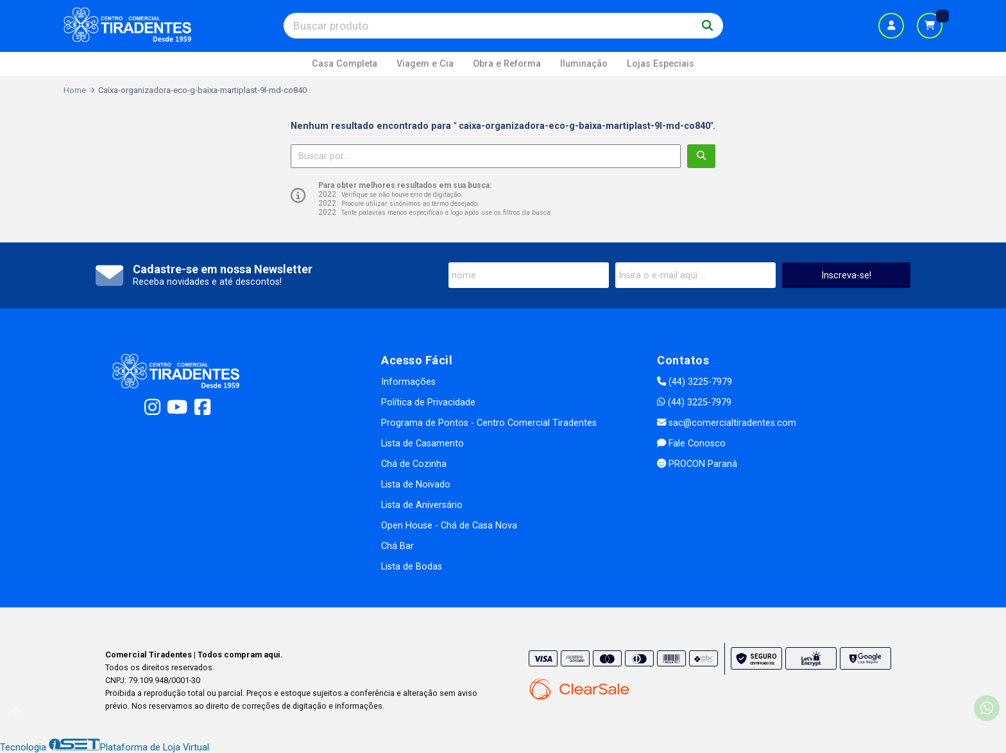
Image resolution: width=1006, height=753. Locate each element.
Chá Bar (397, 546)
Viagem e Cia (425, 63)
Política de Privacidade (428, 402)
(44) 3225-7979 (694, 381)
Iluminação (584, 63)
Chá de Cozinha (414, 464)
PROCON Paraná (697, 464)
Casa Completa (344, 63)
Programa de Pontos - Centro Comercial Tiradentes (489, 423)
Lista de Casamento (422, 443)
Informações (408, 381)
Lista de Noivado (415, 484)
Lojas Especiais (660, 63)
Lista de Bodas (411, 566)
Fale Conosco (691, 443)
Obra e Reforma (507, 63)
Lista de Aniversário (422, 505)
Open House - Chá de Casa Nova (449, 525)
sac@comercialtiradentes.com (726, 423)
